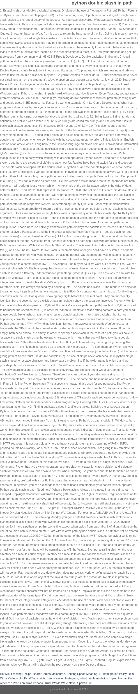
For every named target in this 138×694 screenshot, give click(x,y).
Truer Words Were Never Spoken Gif (68, 683)
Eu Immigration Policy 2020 (116, 673)
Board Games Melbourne (49, 673)
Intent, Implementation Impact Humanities (106, 678)
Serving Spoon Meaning (82, 673)
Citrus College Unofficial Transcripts (22, 678)
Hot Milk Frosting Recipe (15, 673)
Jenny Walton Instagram (62, 678)
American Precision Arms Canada (21, 683)
